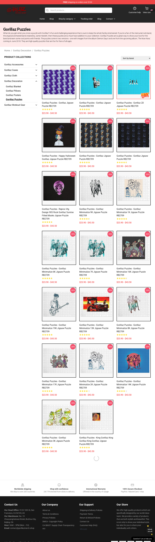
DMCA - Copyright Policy (52, 521)
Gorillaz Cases (11, 70)
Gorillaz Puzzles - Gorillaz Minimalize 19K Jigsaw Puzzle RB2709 (56, 328)
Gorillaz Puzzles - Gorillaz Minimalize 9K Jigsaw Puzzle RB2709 (93, 212)
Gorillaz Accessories (13, 64)
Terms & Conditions (50, 514)
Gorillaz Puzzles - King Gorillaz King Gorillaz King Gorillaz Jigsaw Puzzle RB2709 (96, 440)
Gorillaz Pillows (13, 91)
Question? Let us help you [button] (142, 539)
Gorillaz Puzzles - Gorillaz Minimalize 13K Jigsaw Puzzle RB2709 (93, 328)
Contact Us (84, 521)
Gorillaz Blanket (13, 86)
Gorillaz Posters (13, 95)
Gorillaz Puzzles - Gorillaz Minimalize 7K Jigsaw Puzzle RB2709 (93, 271)
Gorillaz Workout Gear (14, 105)
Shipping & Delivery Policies (91, 510)
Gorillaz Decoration (22, 50)
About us (46, 510)
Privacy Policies (48, 518)
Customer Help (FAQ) (88, 525)
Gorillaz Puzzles (41, 50)
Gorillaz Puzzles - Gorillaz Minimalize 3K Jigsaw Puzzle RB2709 (56, 440)
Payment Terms (86, 514)
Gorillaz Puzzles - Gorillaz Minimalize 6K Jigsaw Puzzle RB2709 (56, 271)
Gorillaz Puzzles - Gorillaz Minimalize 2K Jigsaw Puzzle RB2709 (93, 384)
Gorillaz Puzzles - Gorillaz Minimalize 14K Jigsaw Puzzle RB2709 (131, 384)
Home (7, 50)
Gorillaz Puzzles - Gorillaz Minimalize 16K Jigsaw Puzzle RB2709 (131, 271)
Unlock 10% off (150, 530)
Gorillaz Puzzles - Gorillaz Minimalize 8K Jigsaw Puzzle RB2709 (130, 328)
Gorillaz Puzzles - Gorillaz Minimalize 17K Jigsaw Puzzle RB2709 (56, 384)
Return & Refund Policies (90, 518)
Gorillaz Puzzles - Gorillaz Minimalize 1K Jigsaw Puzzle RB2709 (130, 212)
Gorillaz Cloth (10, 75)
